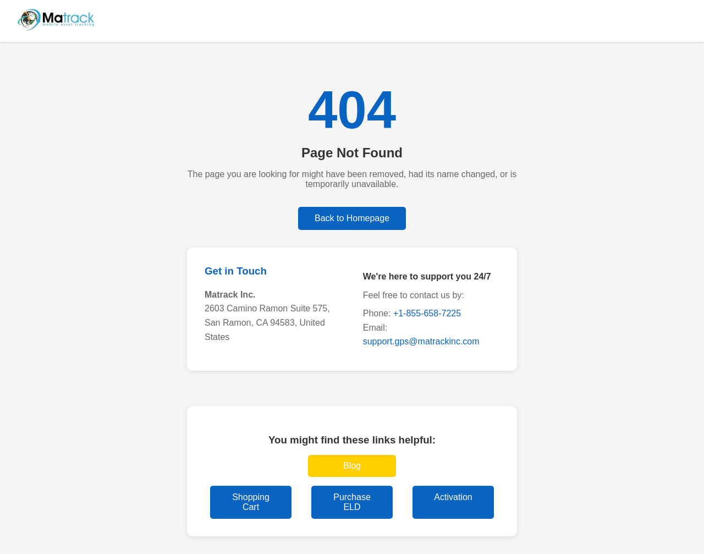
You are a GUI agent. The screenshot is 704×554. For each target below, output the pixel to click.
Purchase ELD (352, 502)
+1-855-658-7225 (427, 313)
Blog (352, 465)
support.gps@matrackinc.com (421, 341)
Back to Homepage (352, 218)
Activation (453, 497)
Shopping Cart (251, 502)
